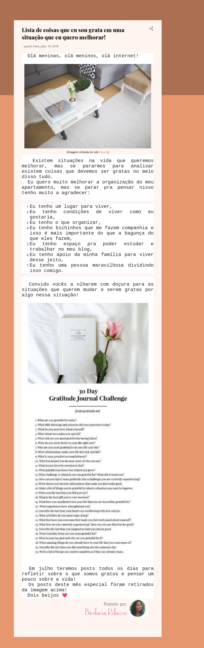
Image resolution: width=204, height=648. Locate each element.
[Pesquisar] (187, 11)
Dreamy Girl (37, 9)
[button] (151, 29)
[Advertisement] (177, 79)
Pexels (103, 152)
